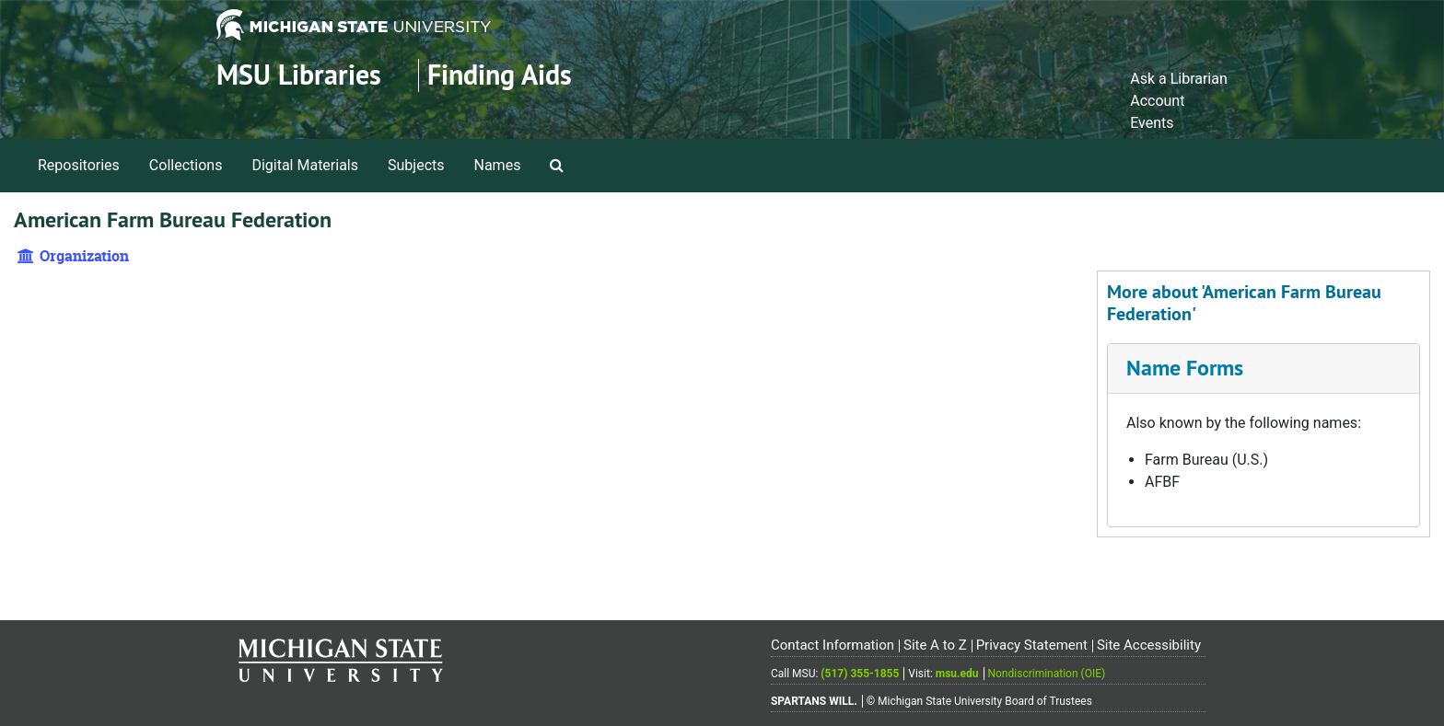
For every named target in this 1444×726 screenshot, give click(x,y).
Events (1151, 123)
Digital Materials (304, 165)
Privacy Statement (1032, 645)
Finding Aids (499, 75)
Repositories (79, 165)
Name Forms (1184, 367)
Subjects (416, 165)
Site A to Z (935, 645)
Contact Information (832, 645)
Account (1157, 100)
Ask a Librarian (1179, 78)
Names (497, 165)
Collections (186, 165)
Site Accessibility (1149, 645)
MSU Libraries (298, 75)
